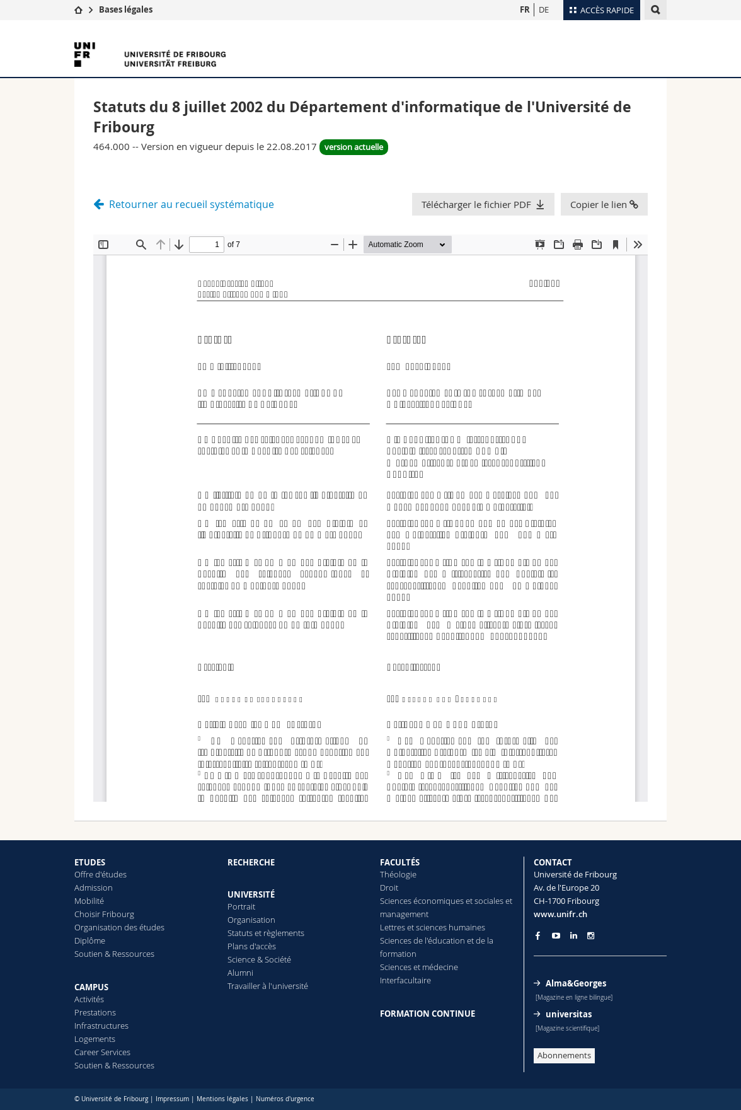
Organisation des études (119, 927)
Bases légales (125, 9)
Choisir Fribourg (104, 914)
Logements (94, 1038)
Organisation (251, 919)
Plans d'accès (251, 946)
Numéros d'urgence (285, 1099)
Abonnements (564, 1055)
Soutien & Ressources (114, 953)
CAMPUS (91, 987)
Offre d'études (100, 874)
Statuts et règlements (265, 933)
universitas (569, 1014)
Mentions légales (222, 1099)
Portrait (241, 906)
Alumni (240, 972)
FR (525, 9)
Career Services (102, 1052)
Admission (93, 887)
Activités (89, 999)
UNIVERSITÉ (251, 894)
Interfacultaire (405, 980)
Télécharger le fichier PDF (476, 204)
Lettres (392, 927)
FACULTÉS (400, 862)
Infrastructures (101, 1025)
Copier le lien (604, 204)
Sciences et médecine (419, 967)
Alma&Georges (576, 983)
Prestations (95, 1012)
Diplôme (89, 940)
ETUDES (89, 862)
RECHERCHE (251, 862)
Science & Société (259, 959)
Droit (389, 887)
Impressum (172, 1099)
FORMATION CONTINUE (427, 1013)
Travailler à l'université (267, 985)
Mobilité (89, 900)
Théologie (398, 874)
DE (544, 9)
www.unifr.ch (560, 914)
